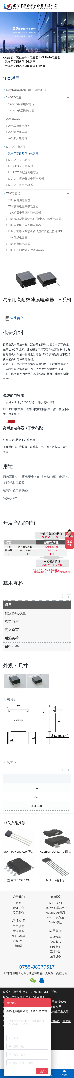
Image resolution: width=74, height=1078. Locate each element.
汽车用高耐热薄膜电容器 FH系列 (25, 65)
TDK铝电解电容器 (19, 243)
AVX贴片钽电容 (17, 138)
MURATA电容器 (50, 57)
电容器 (34, 57)
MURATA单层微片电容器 (23, 172)
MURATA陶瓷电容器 (20, 184)
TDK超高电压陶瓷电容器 (23, 206)
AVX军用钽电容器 (19, 125)
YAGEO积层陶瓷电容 (21, 110)
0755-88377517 (37, 967)
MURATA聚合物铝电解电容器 (26, 178)
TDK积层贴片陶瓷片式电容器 (26, 250)
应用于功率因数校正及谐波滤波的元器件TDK (35, 231)
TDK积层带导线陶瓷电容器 (24, 212)
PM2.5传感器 (51, 1021)
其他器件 (21, 57)
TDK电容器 (13, 193)
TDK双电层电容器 (19, 200)
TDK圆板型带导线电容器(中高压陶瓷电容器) (35, 218)
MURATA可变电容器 (20, 166)
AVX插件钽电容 (17, 132)
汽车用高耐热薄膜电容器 (20, 61)
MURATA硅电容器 (19, 159)
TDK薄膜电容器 (17, 237)
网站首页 (8, 57)
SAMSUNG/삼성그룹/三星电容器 (26, 89)
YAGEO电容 (13, 97)
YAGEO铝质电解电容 (21, 104)
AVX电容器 (13, 119)
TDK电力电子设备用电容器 (24, 225)
